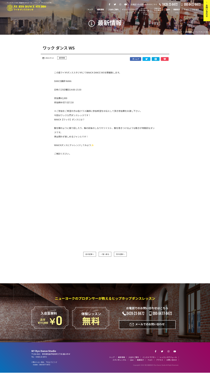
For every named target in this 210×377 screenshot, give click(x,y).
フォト (150, 363)
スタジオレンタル (119, 363)
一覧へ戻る (105, 255)
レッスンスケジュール (168, 360)
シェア (117, 59)
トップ (112, 360)
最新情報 (62, 58)
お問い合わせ (171, 363)
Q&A (132, 363)
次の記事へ (129, 255)
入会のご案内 (133, 360)
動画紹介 (140, 363)
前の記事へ (81, 255)
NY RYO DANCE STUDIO (34, 8)
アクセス (159, 363)
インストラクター (149, 360)
